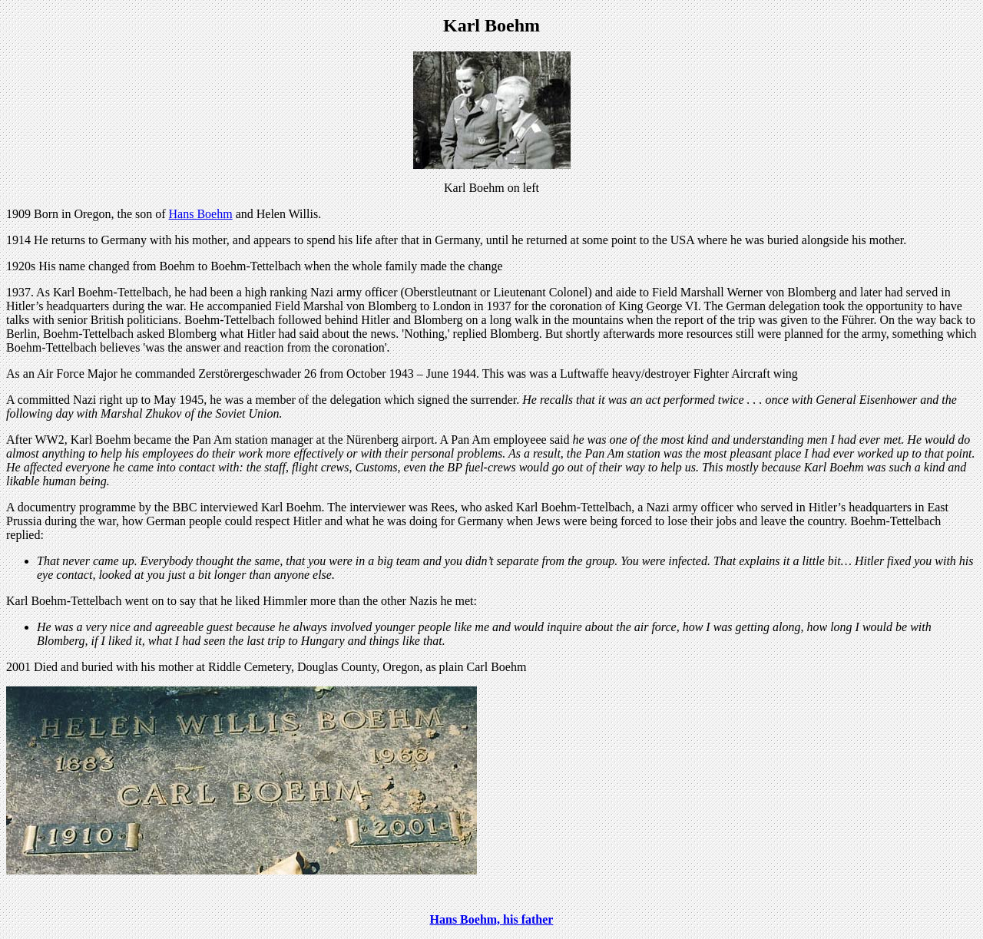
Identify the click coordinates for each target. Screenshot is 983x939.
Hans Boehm (201, 213)
